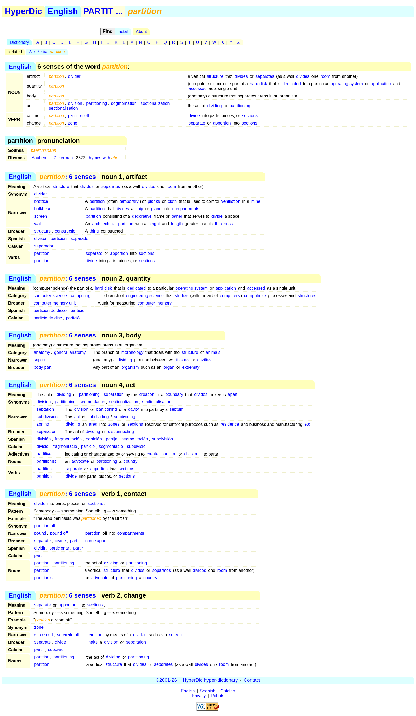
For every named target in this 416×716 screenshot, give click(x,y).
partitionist (46, 461)
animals (213, 352)
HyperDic (23, 11)
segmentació (111, 446)
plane (156, 209)
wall (38, 223)
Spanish (207, 691)
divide (194, 115)
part (73, 540)
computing (80, 295)
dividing (214, 106)
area (93, 424)
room (325, 76)
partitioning (96, 103)
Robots (217, 695)
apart (232, 394)
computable (255, 295)
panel (177, 216)
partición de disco (50, 310)
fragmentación (68, 439)
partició (73, 318)
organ (168, 367)
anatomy (42, 352)
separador (80, 238)
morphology (132, 352)
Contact (252, 680)
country (130, 461)
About (141, 31)
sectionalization (155, 103)
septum (40, 360)
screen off (43, 635)
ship (139, 209)
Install (123, 31)
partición (59, 238)
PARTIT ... (103, 11)
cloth (172, 201)
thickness (224, 223)
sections (250, 115)
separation (114, 394)
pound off (59, 533)
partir (78, 548)
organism (130, 367)
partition (97, 201)
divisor (40, 238)
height (154, 223)
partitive (44, 454)
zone (72, 123)
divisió (42, 446)
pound (40, 533)
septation (45, 409)
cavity (133, 409)
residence (229, 424)
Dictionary (19, 42)
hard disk (258, 84)
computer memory (154, 303)
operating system (347, 84)
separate (197, 123)
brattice (41, 201)
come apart (96, 540)
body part (42, 367)
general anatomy (70, 352)
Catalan (227, 691)
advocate (80, 461)
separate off (68, 635)
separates (264, 76)
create (152, 454)
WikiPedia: (47, 51)
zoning (43, 424)
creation (146, 394)
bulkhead (42, 209)
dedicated (291, 84)
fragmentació (65, 446)
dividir (39, 548)
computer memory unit (55, 303)
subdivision (47, 417)
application (381, 84)
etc (307, 424)
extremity (191, 367)
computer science (50, 295)
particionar (59, 548)
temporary (129, 201)
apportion (222, 123)
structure (215, 76)
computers (230, 295)
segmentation (124, 103)
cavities (204, 360)
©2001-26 (166, 680)
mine (256, 201)
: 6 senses (68, 176)
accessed (198, 88)
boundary (174, 394)
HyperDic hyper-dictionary (210, 680)
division (75, 103)
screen (40, 216)
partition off (78, 115)
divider (74, 76)
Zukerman (63, 158)
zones (114, 424)
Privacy (199, 695)
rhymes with (103, 158)
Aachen (39, 158)
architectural (103, 223)
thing (94, 231)
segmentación (135, 439)
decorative (142, 216)
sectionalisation (63, 108)
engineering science (145, 295)
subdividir (57, 650)
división (44, 439)
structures (307, 295)
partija (112, 439)
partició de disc (48, 318)
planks (154, 201)
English (62, 11)
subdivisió (136, 446)
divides (241, 76)
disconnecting (121, 432)
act (77, 417)
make (92, 642)
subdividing (98, 417)
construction (66, 231)
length (177, 223)
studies (181, 295)
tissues (182, 360)
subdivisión (162, 439)
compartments (185, 209)
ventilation (230, 201)
